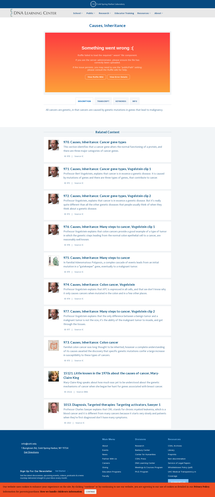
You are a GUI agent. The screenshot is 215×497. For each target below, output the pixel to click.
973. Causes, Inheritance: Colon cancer (90, 342)
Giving (105, 467)
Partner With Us (109, 459)
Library (171, 450)
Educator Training (124, 13)
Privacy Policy (201, 486)
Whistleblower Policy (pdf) (180, 467)
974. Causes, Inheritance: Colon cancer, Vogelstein (99, 284)
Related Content (107, 132)
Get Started (60, 471)
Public (91, 13)
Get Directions (31, 452)
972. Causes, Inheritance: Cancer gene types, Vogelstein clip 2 (107, 196)
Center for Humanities (145, 454)
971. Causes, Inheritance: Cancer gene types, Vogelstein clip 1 (107, 169)
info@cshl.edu (29, 443)
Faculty (105, 476)
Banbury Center (142, 450)
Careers (106, 463)
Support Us (178, 482)
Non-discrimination (177, 459)
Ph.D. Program (141, 471)
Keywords (121, 101)
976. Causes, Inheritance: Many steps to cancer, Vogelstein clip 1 (109, 226)
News (105, 454)
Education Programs (111, 471)
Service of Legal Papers (179, 463)
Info (134, 101)
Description (84, 101)
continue (90, 491)
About (159, 13)
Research (105, 13)
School (78, 13)
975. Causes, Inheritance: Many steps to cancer (96, 257)
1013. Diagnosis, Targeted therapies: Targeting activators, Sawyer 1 (112, 404)
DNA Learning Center (145, 463)
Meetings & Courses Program (149, 467)
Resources (144, 13)
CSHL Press (140, 459)
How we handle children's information (61, 491)
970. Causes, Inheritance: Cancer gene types (94, 142)
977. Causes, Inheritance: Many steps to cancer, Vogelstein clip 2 (109, 311)
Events (105, 450)
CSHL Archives (175, 446)
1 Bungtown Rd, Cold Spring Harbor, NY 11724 (44, 448)
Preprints (172, 454)
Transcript (103, 101)
